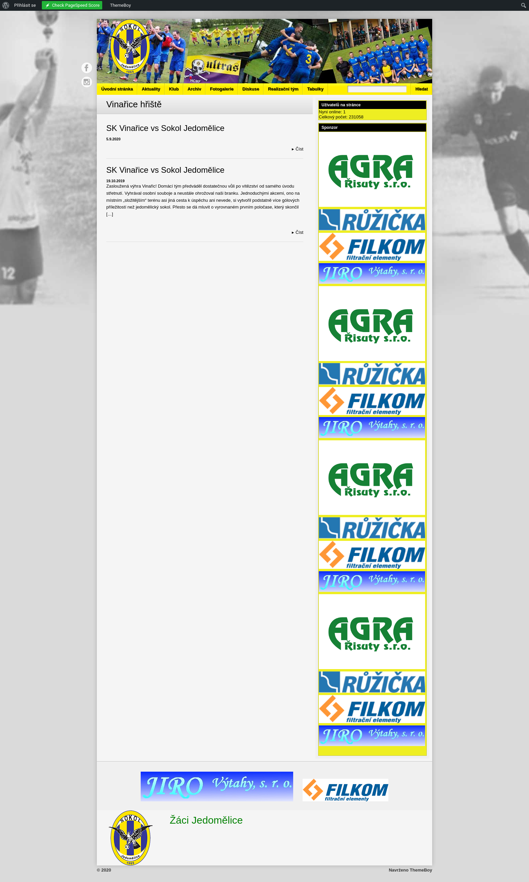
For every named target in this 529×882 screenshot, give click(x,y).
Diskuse (250, 88)
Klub (174, 88)
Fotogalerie (221, 88)
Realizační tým (283, 88)
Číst (297, 148)
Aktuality (151, 88)
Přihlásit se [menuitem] (25, 5)
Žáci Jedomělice (206, 820)
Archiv (194, 88)
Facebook (87, 68)
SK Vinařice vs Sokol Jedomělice (165, 128)
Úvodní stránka (117, 88)
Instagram (87, 82)
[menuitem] (6, 5)
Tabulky (315, 88)
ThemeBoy (421, 870)
